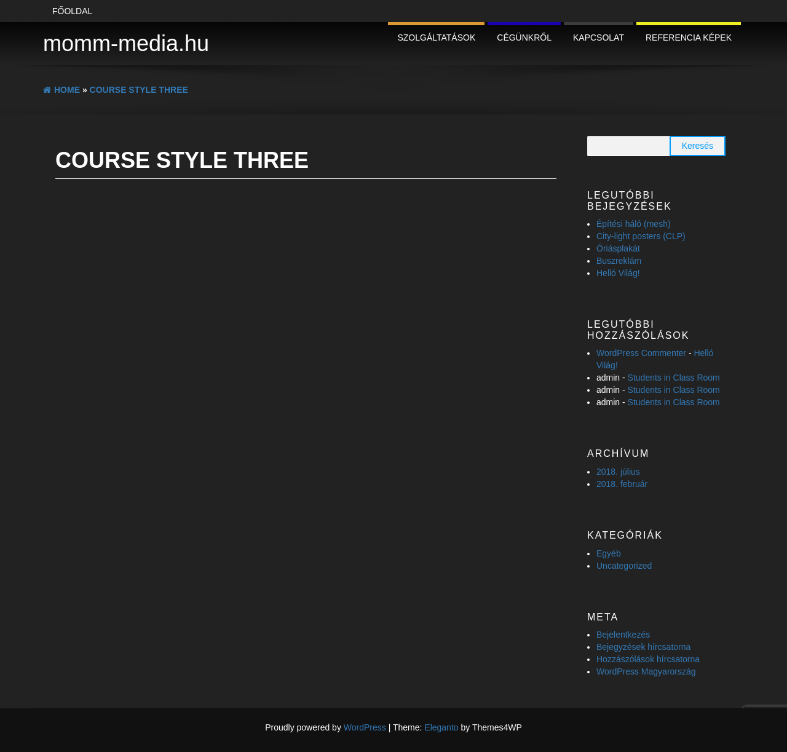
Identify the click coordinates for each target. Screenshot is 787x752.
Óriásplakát (618, 248)
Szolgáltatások (436, 37)
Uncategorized (624, 566)
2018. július (618, 472)
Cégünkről (524, 37)
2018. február (621, 484)
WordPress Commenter (641, 353)
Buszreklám (618, 261)
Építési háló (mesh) (633, 224)
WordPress (365, 727)
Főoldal (72, 11)
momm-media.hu (126, 43)
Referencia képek (689, 37)
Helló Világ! (618, 273)
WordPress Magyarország (646, 671)
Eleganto (441, 727)
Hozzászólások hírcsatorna (648, 659)
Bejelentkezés (623, 634)
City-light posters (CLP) (641, 236)
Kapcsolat (598, 37)
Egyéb (608, 553)
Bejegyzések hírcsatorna (643, 647)
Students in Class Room (674, 377)
